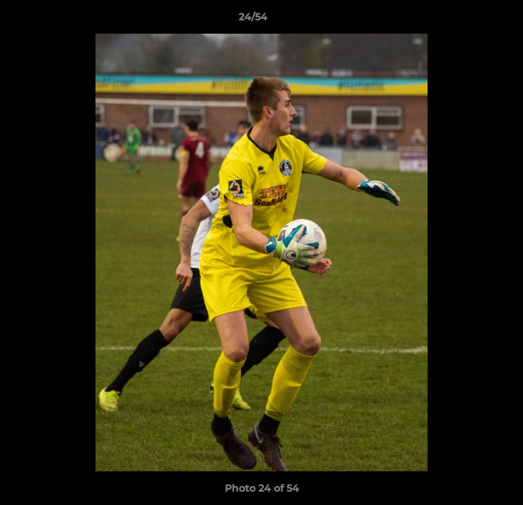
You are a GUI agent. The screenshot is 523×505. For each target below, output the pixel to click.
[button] (472, 20)
